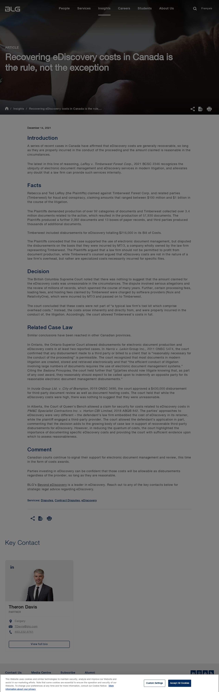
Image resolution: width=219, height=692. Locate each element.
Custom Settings (154, 684)
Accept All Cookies (179, 684)
